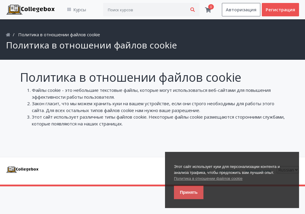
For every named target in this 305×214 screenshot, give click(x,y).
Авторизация (241, 10)
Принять (188, 192)
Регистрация (280, 10)
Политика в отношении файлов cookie (208, 178)
